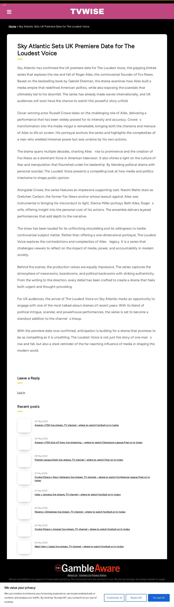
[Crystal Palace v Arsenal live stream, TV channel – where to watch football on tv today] (24, 530)
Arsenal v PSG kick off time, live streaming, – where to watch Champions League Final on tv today (89, 442)
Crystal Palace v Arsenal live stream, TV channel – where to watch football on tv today (82, 529)
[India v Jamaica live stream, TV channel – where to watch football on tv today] (24, 495)
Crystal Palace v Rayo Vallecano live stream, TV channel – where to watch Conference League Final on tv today (92, 479)
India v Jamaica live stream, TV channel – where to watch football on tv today (78, 494)
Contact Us (85, 575)
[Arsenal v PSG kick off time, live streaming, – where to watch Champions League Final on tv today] (24, 443)
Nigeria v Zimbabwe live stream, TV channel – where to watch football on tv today (80, 512)
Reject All (136, 597)
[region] (87, 595)
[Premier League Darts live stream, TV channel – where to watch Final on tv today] (24, 460)
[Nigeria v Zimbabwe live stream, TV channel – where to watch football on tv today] (24, 512)
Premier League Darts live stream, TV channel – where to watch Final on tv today (79, 460)
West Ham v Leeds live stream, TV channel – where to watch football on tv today (79, 546)
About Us (72, 575)
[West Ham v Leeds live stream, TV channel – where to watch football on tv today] (24, 547)
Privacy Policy (99, 575)
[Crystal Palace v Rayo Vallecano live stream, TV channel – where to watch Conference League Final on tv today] (24, 478)
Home (12, 26)
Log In (21, 392)
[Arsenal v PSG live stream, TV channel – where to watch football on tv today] (24, 426)
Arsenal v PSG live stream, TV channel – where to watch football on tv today (77, 425)
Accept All (159, 597)
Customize (113, 597)
